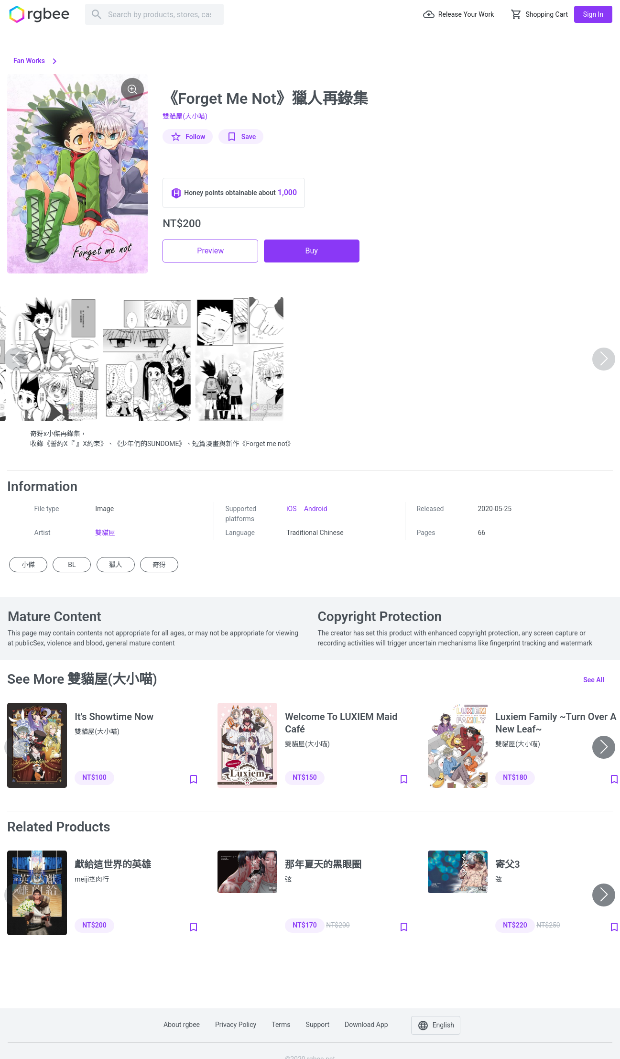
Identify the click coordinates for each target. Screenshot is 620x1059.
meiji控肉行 (92, 879)
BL (72, 564)
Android (315, 509)
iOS (291, 509)
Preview (210, 250)
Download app (366, 1024)
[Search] (154, 14)
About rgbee (181, 1024)
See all (593, 680)
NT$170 (304, 925)
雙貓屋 (105, 532)
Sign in (593, 14)
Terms (281, 1024)
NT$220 (515, 925)
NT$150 (304, 777)
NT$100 (94, 777)
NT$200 (94, 925)
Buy (311, 250)
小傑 (28, 564)
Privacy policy (235, 1024)
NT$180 (515, 777)
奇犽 (159, 564)
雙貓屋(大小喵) (185, 116)
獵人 (115, 564)
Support (317, 1024)
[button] (603, 747)
